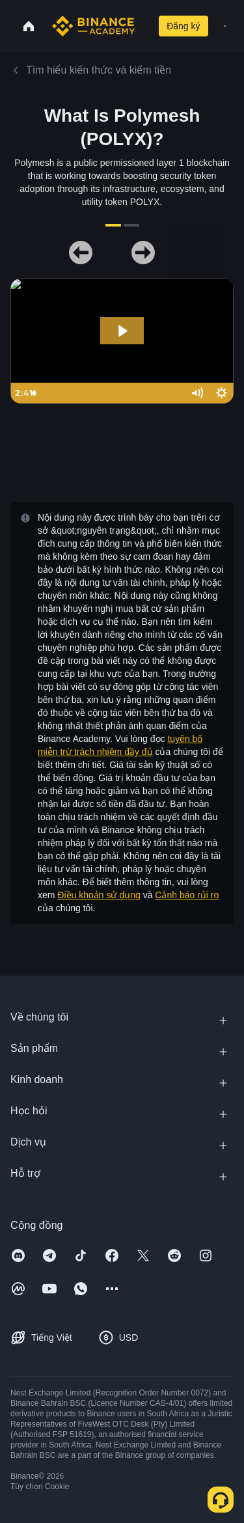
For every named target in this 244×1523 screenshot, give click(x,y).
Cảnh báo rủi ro (187, 895)
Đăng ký (183, 26)
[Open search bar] (144, 26)
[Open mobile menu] (225, 26)
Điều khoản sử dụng (98, 895)
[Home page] (93, 26)
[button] (225, 26)
